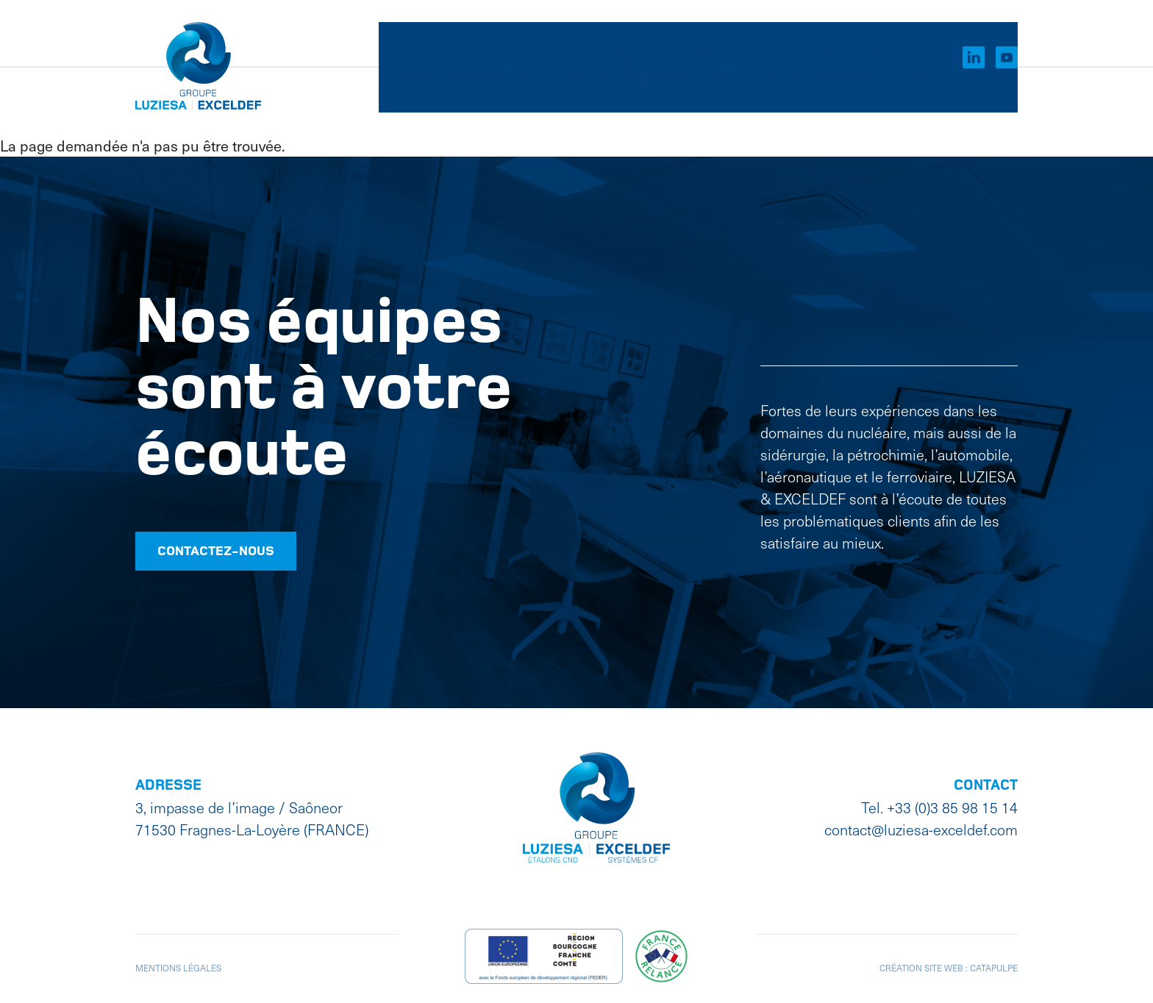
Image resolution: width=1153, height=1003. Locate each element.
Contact (711, 33)
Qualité (990, 98)
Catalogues (617, 33)
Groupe (525, 33)
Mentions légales (178, 964)
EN (868, 33)
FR (828, 33)
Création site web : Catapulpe (948, 964)
